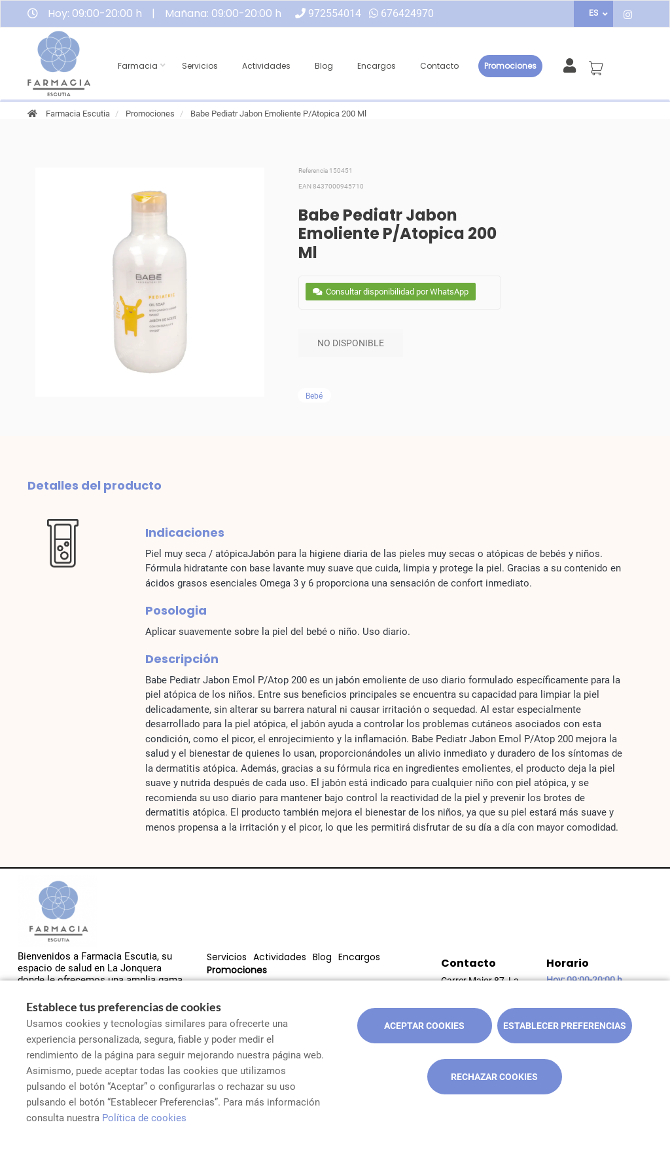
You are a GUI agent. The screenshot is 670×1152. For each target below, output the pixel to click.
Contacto (439, 65)
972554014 (334, 13)
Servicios (200, 65)
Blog (324, 65)
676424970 (407, 13)
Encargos (376, 65)
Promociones (510, 65)
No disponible (350, 343)
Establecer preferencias (564, 1025)
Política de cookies (144, 1118)
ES (593, 13)
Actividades (266, 65)
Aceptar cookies (424, 1025)
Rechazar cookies (494, 1076)
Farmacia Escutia (78, 113)
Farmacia (138, 65)
